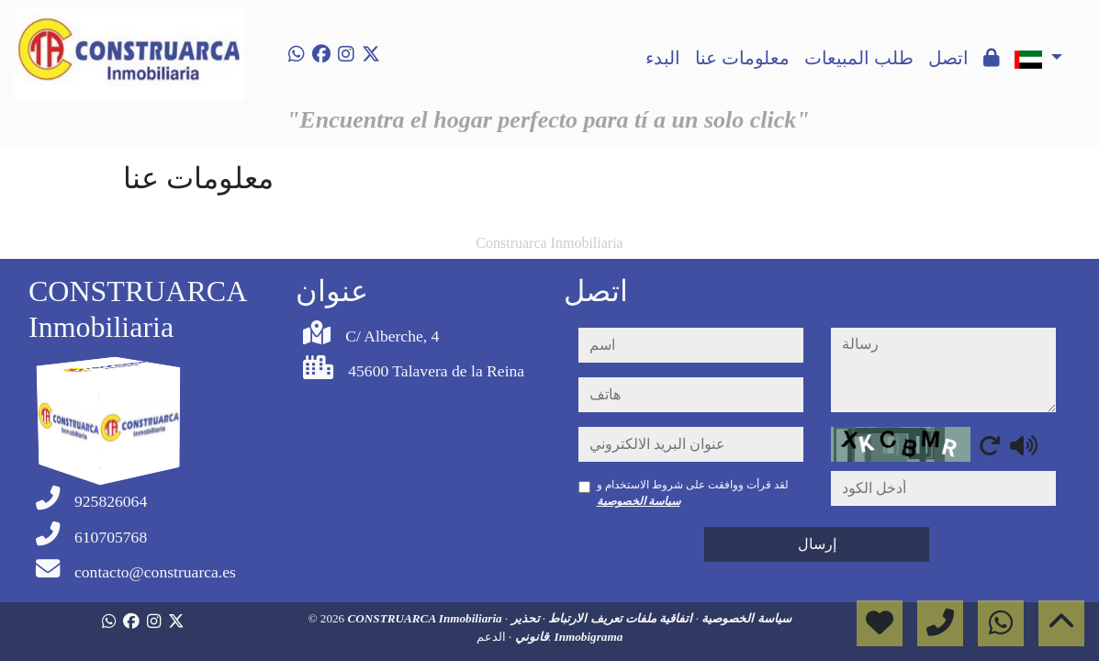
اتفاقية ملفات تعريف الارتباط (618, 618)
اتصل (948, 58)
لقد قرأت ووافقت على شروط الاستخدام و (693, 493)
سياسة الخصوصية (638, 501)
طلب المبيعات (859, 58)
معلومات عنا (742, 58)
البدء (662, 58)
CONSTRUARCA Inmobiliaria (426, 618)
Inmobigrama (589, 637)
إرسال (817, 544)
